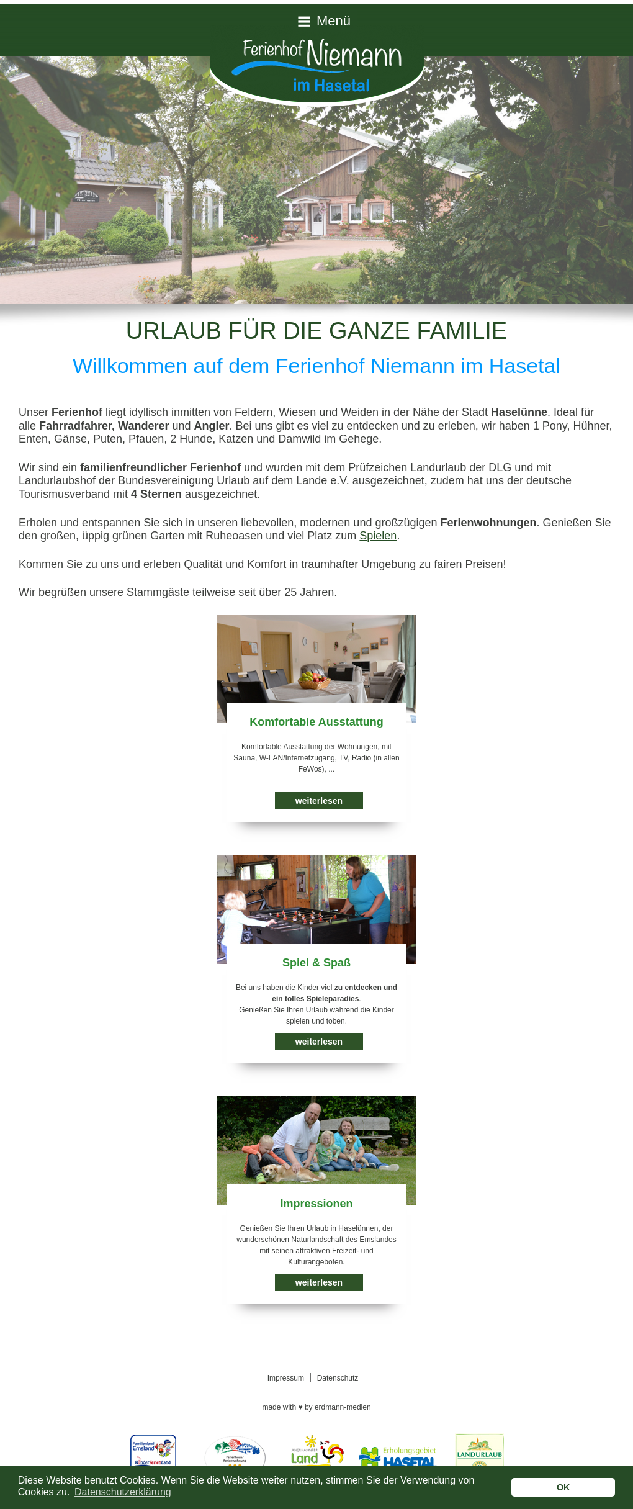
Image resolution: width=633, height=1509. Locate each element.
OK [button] (563, 1487)
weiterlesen (319, 801)
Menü (333, 21)
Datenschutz (338, 1378)
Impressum (285, 1378)
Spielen (378, 535)
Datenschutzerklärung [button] (122, 1492)
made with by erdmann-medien (316, 1407)
